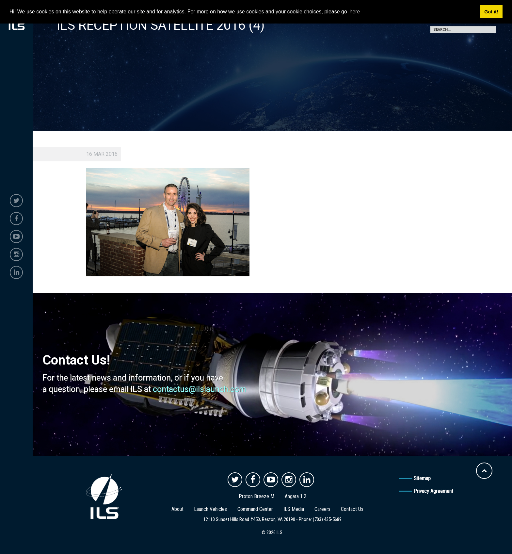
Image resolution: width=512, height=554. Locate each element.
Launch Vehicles (210, 509)
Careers (322, 509)
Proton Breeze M (256, 496)
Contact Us (352, 509)
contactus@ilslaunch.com (199, 389)
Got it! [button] (491, 11)
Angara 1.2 (295, 496)
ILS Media (293, 509)
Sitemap (422, 478)
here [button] (354, 11)
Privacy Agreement (433, 491)
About (177, 509)
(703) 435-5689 (327, 519)
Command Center (255, 509)
